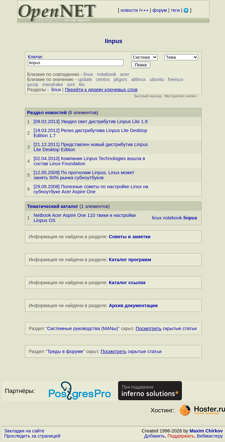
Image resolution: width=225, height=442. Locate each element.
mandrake (52, 84)
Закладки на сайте (24, 430)
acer (124, 74)
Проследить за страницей (32, 435)
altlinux (138, 79)
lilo (82, 84)
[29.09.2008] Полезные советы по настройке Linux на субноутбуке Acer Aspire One (91, 189)
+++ (144, 10)
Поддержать (181, 435)
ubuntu (157, 79)
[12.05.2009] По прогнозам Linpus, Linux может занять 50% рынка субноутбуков (84, 175)
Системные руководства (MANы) (82, 328)
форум (160, 10)
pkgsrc (120, 79)
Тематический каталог (52, 206)
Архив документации (133, 305)
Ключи (35, 56)
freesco (175, 79)
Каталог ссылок (127, 282)
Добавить (154, 435)
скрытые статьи (166, 328)
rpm (71, 84)
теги (175, 10)
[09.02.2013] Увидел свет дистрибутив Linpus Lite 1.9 (90, 121)
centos (103, 79)
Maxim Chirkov (206, 430)
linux (88, 74)
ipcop (32, 84)
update (85, 79)
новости (129, 10)
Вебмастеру (210, 435)
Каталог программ (130, 259)
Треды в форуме (65, 351)
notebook (106, 74)
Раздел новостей (47, 112)
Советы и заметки (130, 236)
